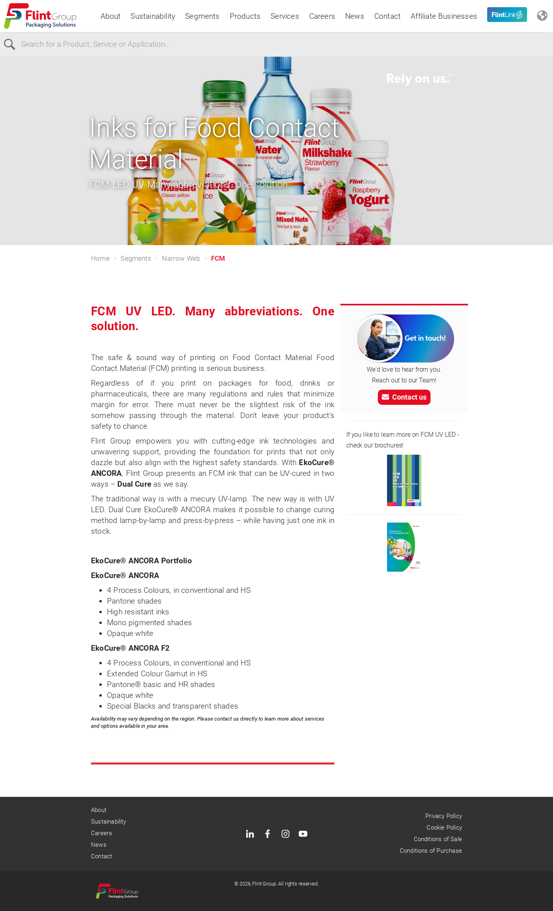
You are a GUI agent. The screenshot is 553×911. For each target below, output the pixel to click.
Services (285, 16)
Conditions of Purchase (431, 850)
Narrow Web (181, 258)
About (111, 16)
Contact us (404, 397)
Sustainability (152, 16)
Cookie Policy (444, 827)
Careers (322, 16)
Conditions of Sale (438, 839)
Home (100, 258)
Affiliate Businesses (444, 16)
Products (245, 16)
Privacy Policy (443, 816)
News (354, 16)
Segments (202, 16)
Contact (387, 16)
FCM (218, 258)
